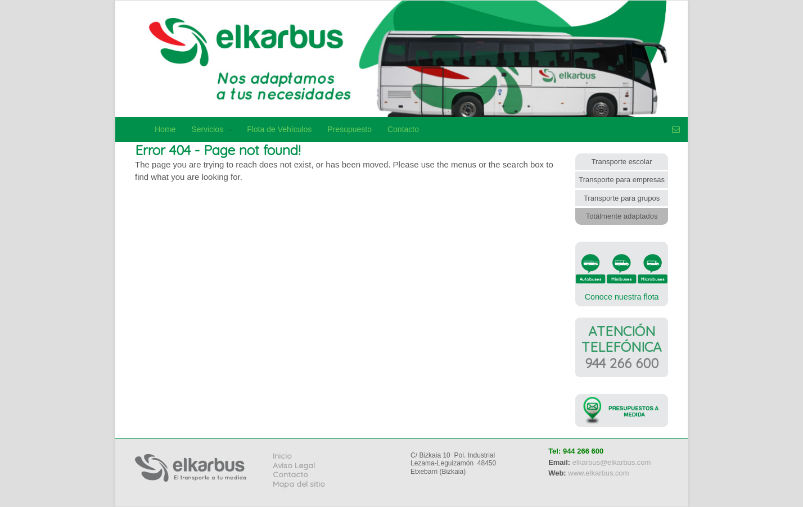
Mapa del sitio (299, 484)
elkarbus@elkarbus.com (611, 462)
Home (165, 129)
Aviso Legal (294, 465)
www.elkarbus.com (598, 473)
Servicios (207, 129)
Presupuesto (349, 129)
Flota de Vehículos (279, 129)
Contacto (403, 129)
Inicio (282, 456)
